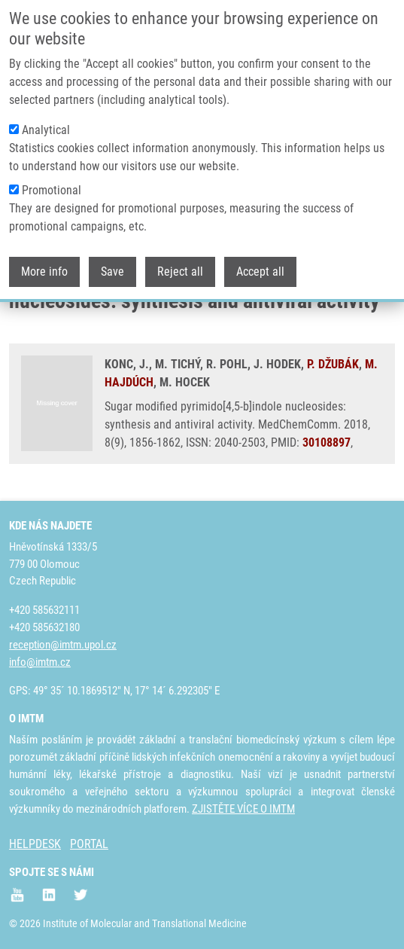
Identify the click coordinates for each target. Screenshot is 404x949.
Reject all (180, 260)
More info (44, 260)
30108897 (326, 442)
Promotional (51, 179)
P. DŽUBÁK (333, 364)
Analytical (46, 118)
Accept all (260, 260)
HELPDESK (35, 844)
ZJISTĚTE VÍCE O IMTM (243, 809)
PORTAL (89, 844)
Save (112, 260)
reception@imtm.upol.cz (63, 644)
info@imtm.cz (40, 662)
